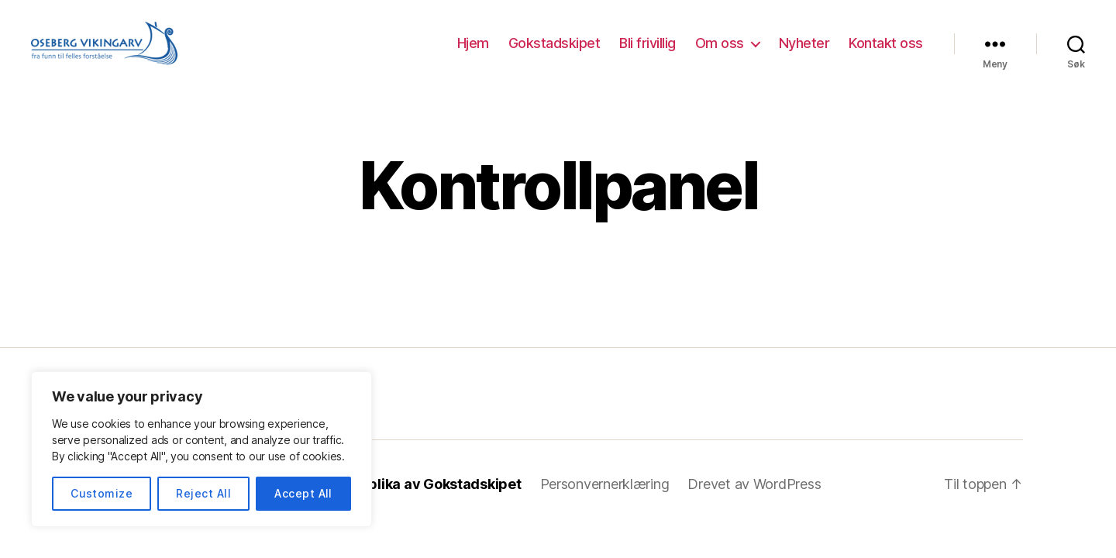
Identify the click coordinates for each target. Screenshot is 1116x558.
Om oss (719, 43)
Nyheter (804, 43)
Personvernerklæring (605, 484)
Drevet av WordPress (754, 484)
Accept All (303, 493)
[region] (201, 449)
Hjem (473, 43)
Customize (102, 493)
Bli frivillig (647, 43)
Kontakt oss (886, 43)
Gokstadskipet (554, 43)
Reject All (203, 493)
